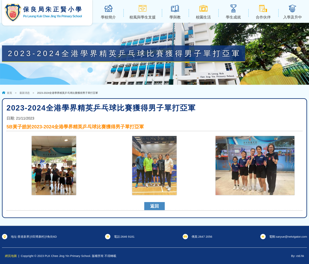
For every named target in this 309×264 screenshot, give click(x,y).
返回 (154, 206)
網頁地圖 (11, 256)
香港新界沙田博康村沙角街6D (37, 236)
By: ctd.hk (297, 256)
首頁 (9, 92)
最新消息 (25, 92)
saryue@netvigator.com (291, 236)
